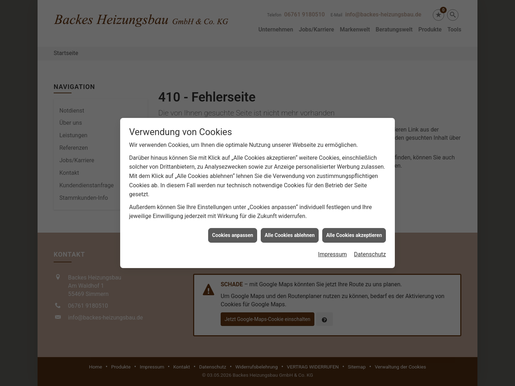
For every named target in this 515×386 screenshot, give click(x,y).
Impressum (332, 251)
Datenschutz (370, 251)
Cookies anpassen (232, 231)
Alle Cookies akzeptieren (354, 231)
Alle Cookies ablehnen (290, 231)
